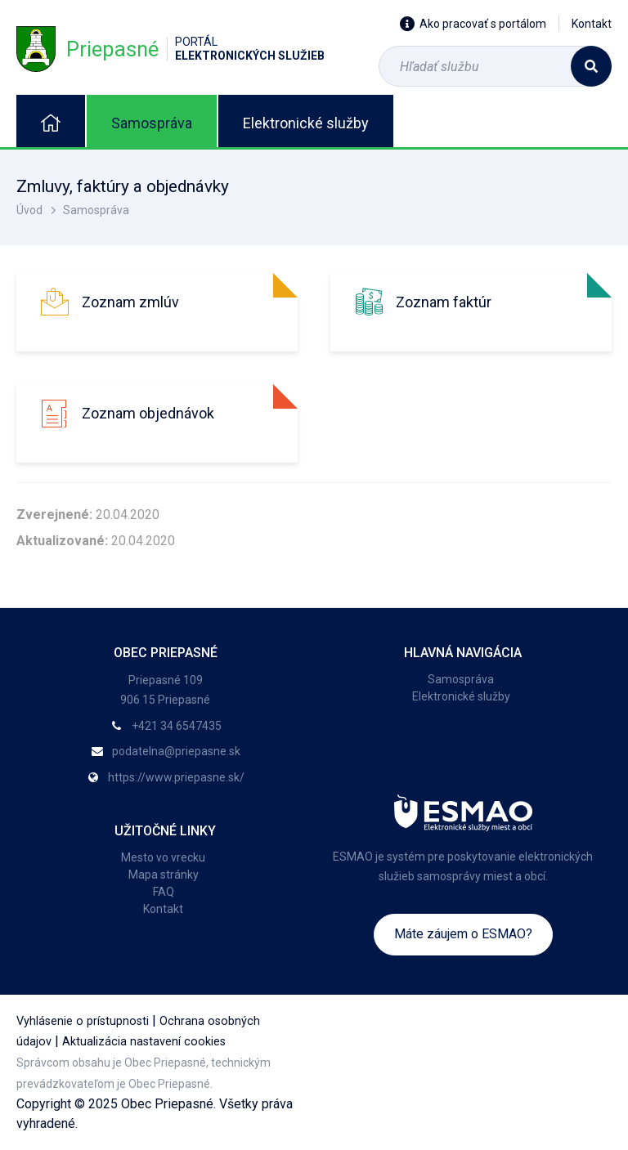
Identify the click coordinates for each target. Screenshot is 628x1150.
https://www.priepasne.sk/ (176, 777)
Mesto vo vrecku (163, 857)
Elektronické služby (306, 123)
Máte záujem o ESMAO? (463, 934)
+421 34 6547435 (177, 725)
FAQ (163, 891)
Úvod (29, 210)
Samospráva (151, 123)
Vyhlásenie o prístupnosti (82, 1021)
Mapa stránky (163, 874)
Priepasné (170, 48)
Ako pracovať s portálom (473, 23)
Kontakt (592, 23)
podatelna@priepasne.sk (176, 751)
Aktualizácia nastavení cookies (144, 1042)
